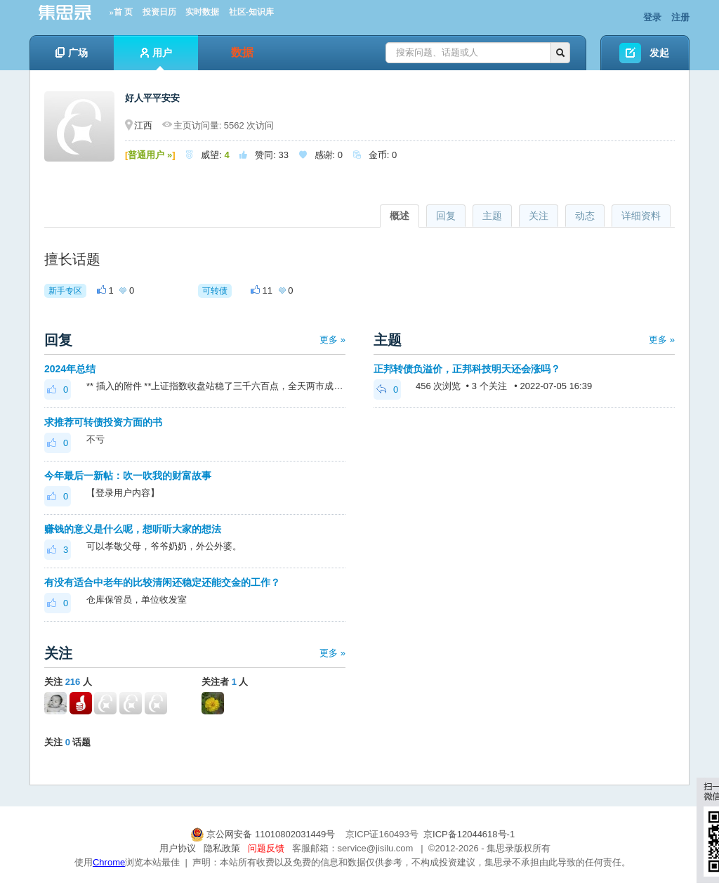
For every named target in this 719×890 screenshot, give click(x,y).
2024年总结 (69, 368)
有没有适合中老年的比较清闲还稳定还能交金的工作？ (162, 582)
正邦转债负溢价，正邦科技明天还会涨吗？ (467, 368)
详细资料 (641, 215)
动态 (585, 215)
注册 (680, 17)
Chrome (109, 862)
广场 (71, 52)
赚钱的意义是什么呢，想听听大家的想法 (132, 529)
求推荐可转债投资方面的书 (103, 422)
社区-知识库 (251, 12)
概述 (399, 215)
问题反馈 (266, 848)
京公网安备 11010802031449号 (264, 834)
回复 (446, 215)
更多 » (332, 339)
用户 (156, 58)
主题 (492, 215)
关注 (538, 215)
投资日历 (159, 12)
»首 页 (121, 12)
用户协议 (177, 848)
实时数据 (202, 12)
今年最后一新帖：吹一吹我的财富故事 (127, 475)
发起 (659, 52)
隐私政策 (222, 848)
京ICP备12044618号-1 (469, 834)
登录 (652, 17)
